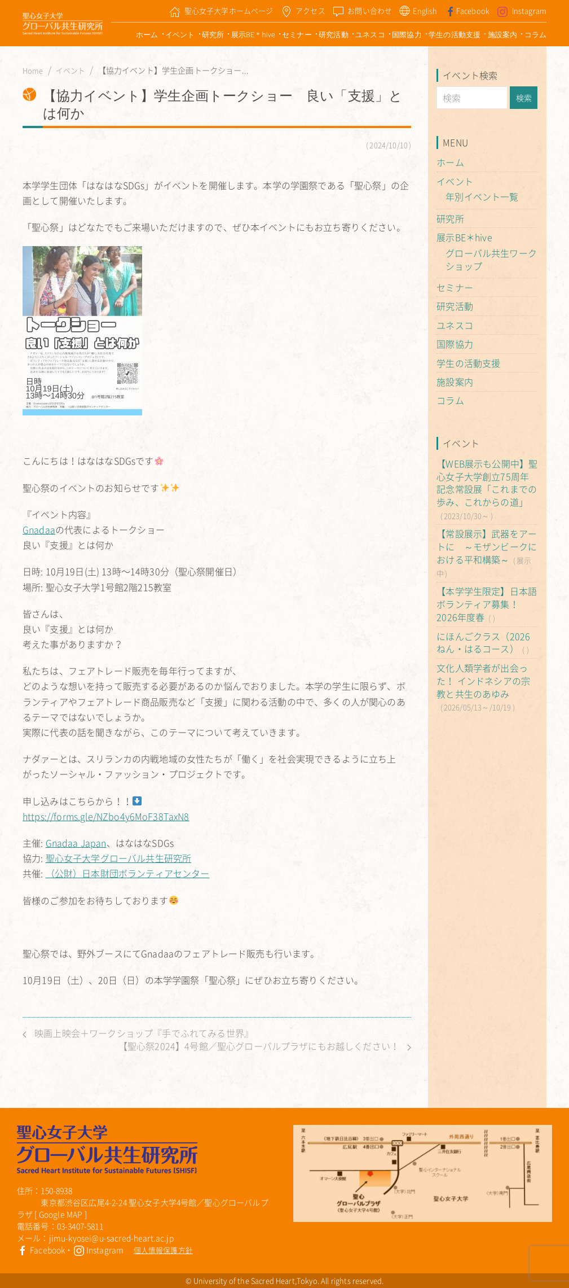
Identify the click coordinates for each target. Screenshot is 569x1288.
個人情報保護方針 (163, 1250)
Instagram (98, 1249)
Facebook (41, 1249)
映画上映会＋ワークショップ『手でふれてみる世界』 (138, 1033)
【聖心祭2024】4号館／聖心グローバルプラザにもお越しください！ (264, 1046)
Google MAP (61, 1214)
